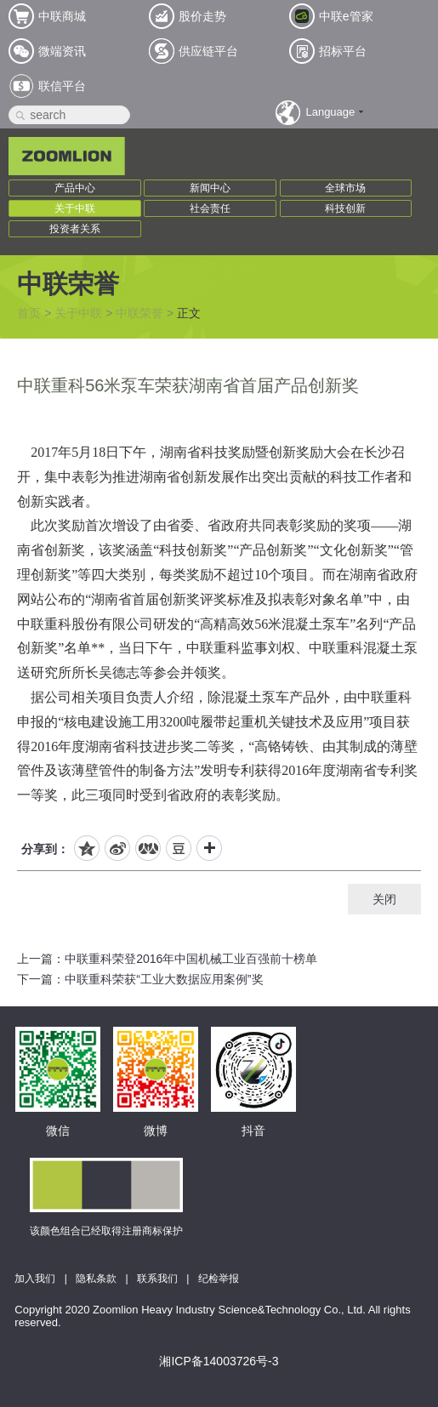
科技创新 (345, 208)
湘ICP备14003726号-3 (218, 1361)
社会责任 (210, 208)
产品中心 (74, 188)
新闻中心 (210, 188)
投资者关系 (74, 229)
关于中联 (74, 208)
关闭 (384, 899)
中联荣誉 (139, 313)
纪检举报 (218, 1279)
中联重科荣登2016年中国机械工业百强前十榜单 (191, 959)
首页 (29, 313)
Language (330, 111)
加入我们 (34, 1279)
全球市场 (345, 188)
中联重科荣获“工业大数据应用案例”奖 (164, 979)
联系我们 (157, 1279)
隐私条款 (96, 1279)
